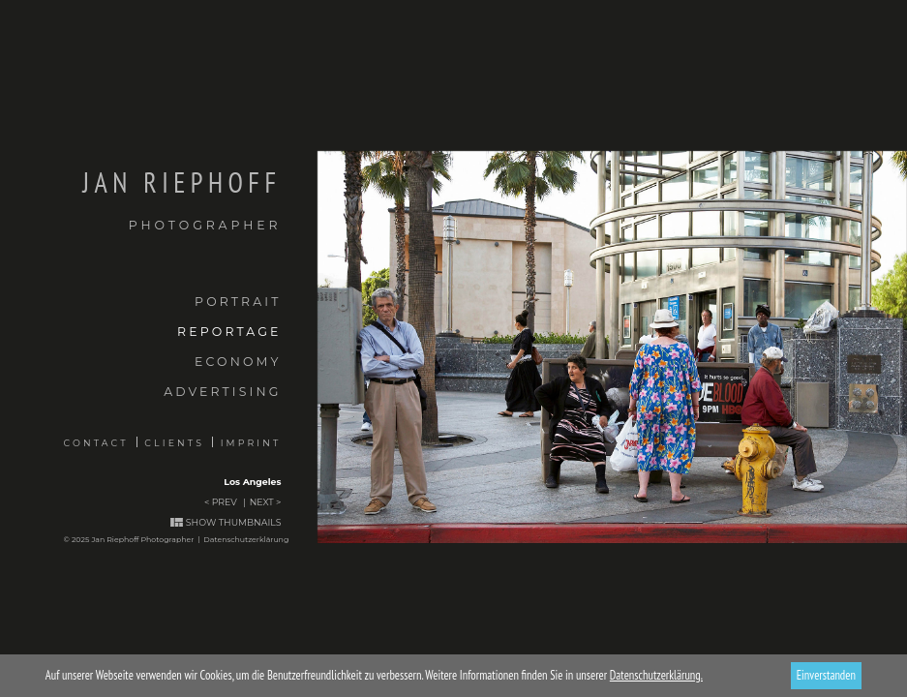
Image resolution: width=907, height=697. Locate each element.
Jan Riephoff (140, 200)
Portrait (238, 301)
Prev (224, 502)
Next (262, 502)
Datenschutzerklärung (245, 539)
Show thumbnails (234, 522)
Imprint (251, 443)
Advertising (222, 391)
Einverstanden (826, 674)
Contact (96, 443)
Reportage (229, 331)
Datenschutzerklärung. (656, 674)
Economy (238, 361)
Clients (174, 443)
